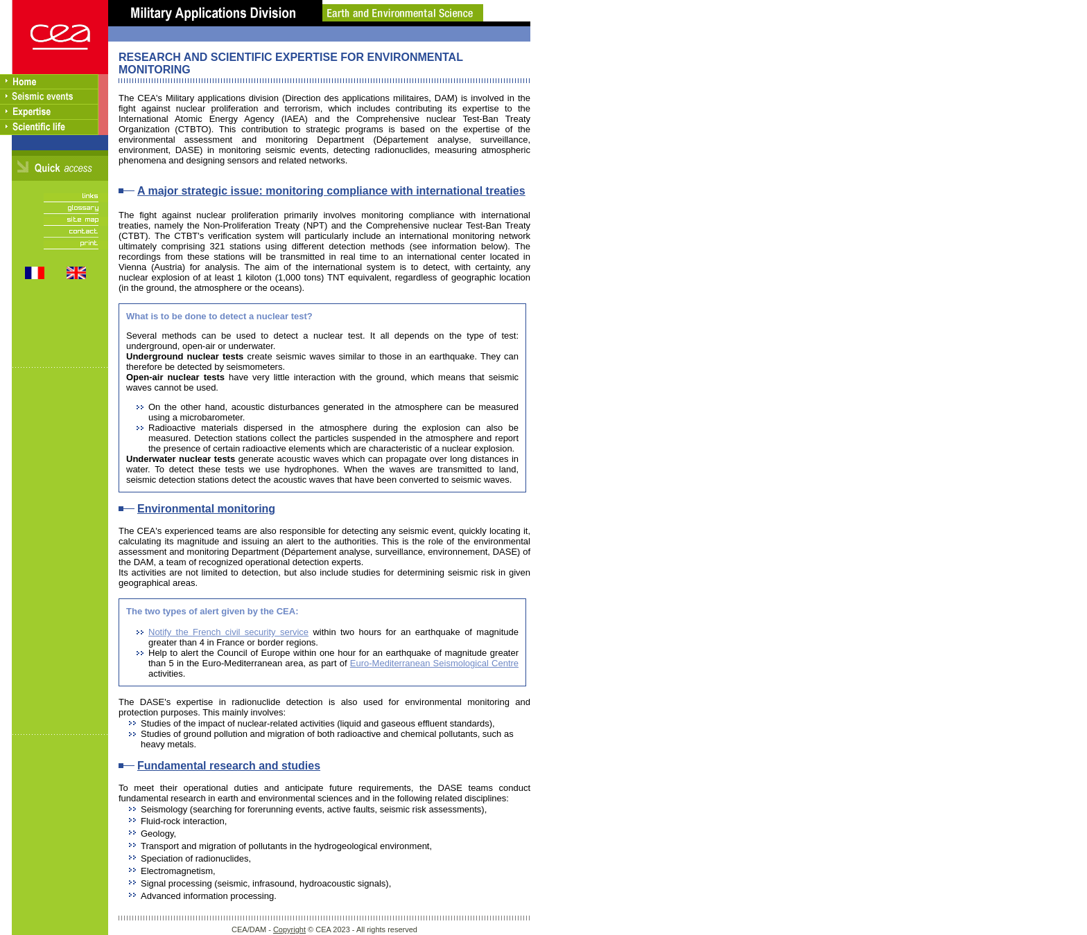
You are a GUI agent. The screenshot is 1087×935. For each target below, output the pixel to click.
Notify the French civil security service (228, 632)
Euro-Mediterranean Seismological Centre (434, 663)
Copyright (289, 929)
